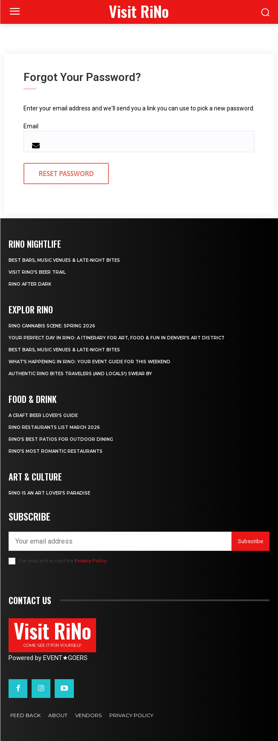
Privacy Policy (90, 561)
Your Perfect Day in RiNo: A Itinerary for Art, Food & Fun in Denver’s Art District (117, 338)
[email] (120, 541)
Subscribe (250, 541)
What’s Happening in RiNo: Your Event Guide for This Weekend (89, 362)
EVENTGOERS (65, 658)
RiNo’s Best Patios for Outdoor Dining (61, 439)
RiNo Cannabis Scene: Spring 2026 (52, 326)
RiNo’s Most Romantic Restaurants (55, 451)
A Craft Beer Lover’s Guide (43, 415)
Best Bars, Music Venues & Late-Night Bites (64, 260)
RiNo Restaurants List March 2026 (54, 427)
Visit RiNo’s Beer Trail (37, 272)
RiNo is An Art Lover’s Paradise (49, 493)
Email (30, 126)
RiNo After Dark (30, 284)
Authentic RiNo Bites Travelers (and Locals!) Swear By (80, 373)
